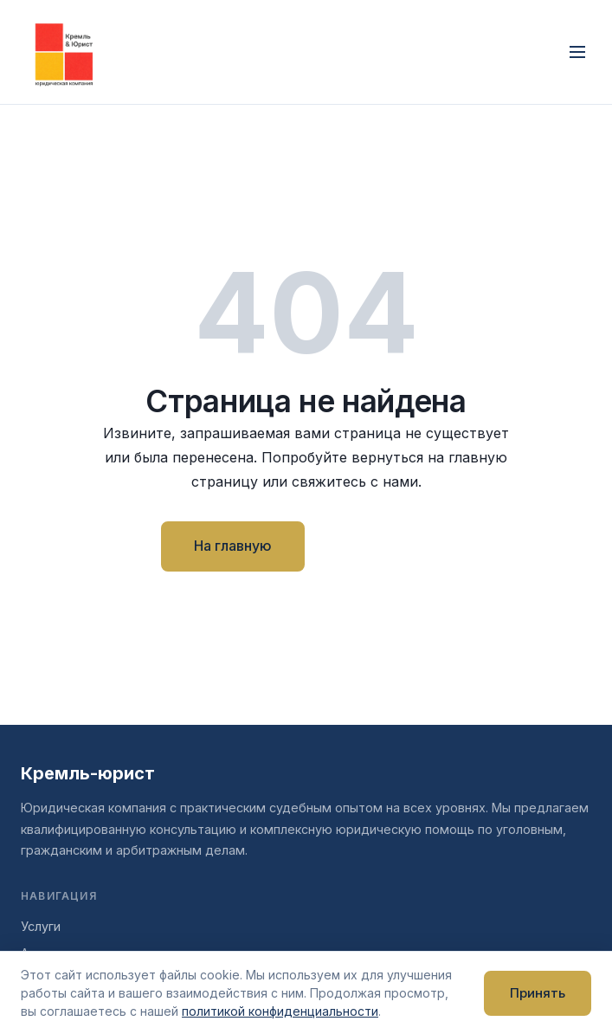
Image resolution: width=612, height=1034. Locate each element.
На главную (233, 545)
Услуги (41, 926)
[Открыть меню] (577, 52)
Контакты (384, 545)
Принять (537, 993)
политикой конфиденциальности (280, 1011)
